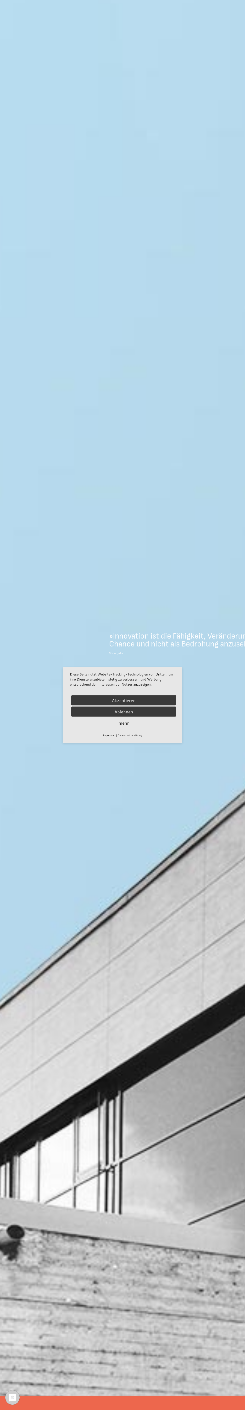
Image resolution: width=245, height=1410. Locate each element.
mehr (124, 723)
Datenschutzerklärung (129, 735)
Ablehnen (123, 712)
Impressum (109, 735)
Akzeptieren (123, 700)
